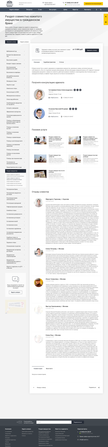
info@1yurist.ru (54, 97)
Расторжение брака (12, 189)
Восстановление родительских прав (12, 68)
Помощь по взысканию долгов (13, 154)
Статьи (61, 62)
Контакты (87, 9)
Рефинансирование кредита (14, 207)
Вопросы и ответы (27, 433)
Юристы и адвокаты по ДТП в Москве (14, 267)
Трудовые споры (11, 242)
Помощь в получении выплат (13, 127)
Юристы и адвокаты (10, 435)
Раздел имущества (12, 171)
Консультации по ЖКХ (13, 92)
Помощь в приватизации (13, 137)
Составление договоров (13, 217)
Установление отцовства (13, 246)
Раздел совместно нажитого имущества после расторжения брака (55, 139)
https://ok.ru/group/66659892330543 (77, 90)
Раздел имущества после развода (57, 171)
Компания (8, 429)
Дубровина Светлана (61, 440)
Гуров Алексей (59, 433)
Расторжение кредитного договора (14, 193)
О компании (8, 431)
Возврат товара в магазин (14, 63)
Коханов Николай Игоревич (58, 109)
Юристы (75, 9)
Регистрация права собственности (12, 198)
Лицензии (8, 433)
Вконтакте (49, 368)
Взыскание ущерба (12, 60)
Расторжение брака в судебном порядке (45, 432)
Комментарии (38, 368)
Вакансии (7, 444)
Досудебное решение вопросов (13, 76)
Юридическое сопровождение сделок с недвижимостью (14, 261)
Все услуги (53, 9)
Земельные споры (12, 88)
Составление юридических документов (14, 233)
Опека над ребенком (12, 99)
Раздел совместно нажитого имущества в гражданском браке (90, 138)
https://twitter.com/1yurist (80, 90)
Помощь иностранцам (13, 149)
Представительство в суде (14, 167)
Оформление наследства (14, 111)
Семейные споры (11, 210)
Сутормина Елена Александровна (61, 90)
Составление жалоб (12, 221)
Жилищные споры (12, 81)
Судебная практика (49, 62)
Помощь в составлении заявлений (13, 145)
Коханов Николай (60, 431)
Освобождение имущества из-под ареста (14, 103)
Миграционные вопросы (13, 95)
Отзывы (7, 437)
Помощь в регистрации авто (15, 141)
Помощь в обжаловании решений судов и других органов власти (13, 122)
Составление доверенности (14, 214)
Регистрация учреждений (14, 203)
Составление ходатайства (14, 228)
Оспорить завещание (12, 108)
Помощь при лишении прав (14, 158)
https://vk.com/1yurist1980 (75, 90)
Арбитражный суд (12, 51)
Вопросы (29, 9)
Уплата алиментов (44, 435)
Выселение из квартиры (13, 72)
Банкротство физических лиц (14, 55)
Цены (65, 9)
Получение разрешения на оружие (14, 116)
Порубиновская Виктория (62, 435)
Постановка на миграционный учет (12, 162)
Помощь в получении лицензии (13, 133)
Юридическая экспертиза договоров (14, 250)
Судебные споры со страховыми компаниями (14, 238)
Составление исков (12, 225)
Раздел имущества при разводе (90, 155)
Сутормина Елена (60, 437)
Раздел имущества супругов (55, 155)
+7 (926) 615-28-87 (71, 3)
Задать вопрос (14, 9)
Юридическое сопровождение (11, 255)
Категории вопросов (27, 431)
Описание (37, 62)
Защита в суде (11, 84)
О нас (40, 9)
